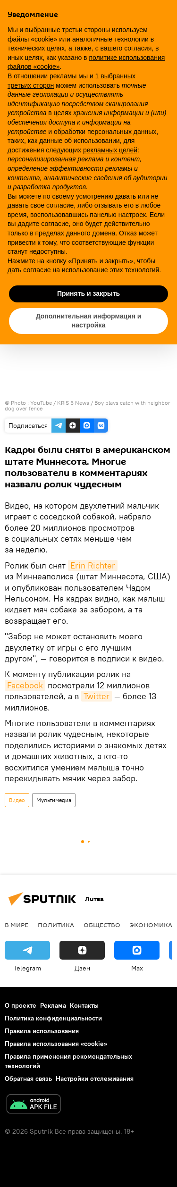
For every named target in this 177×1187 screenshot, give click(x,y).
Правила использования (42, 1031)
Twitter (97, 696)
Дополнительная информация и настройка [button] (89, 320)
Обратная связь (28, 1078)
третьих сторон (31, 85)
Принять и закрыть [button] (88, 293)
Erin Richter (92, 565)
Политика (56, 924)
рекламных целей (110, 150)
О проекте (20, 1005)
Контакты (84, 1005)
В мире (16, 924)
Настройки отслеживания (95, 1078)
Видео (17, 799)
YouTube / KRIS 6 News (60, 402)
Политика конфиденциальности (53, 1018)
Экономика (151, 924)
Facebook (25, 685)
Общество (102, 924)
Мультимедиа (53, 799)
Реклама (53, 1005)
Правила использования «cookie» (56, 1043)
